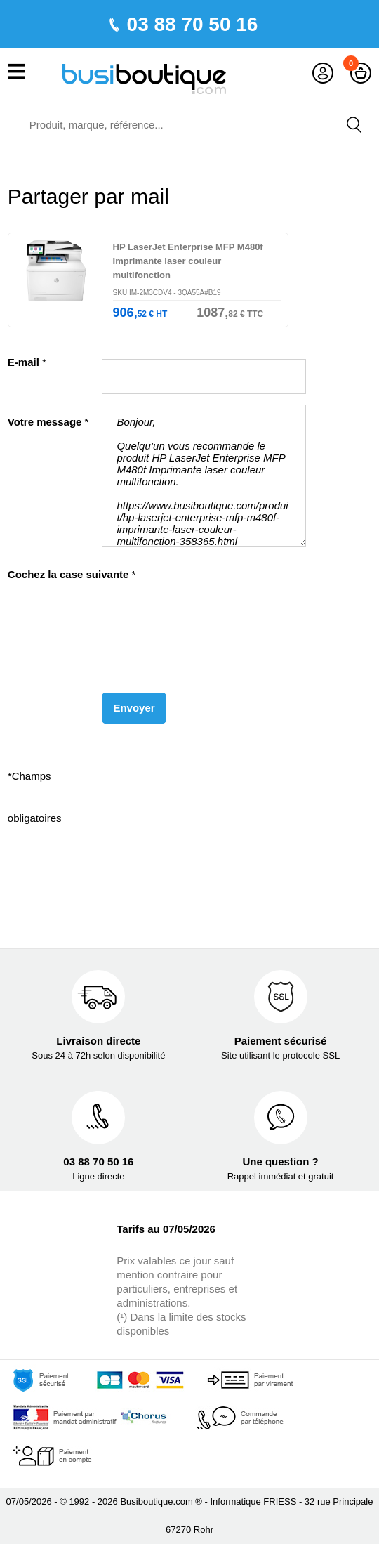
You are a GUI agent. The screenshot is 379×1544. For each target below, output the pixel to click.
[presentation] (118, 633)
